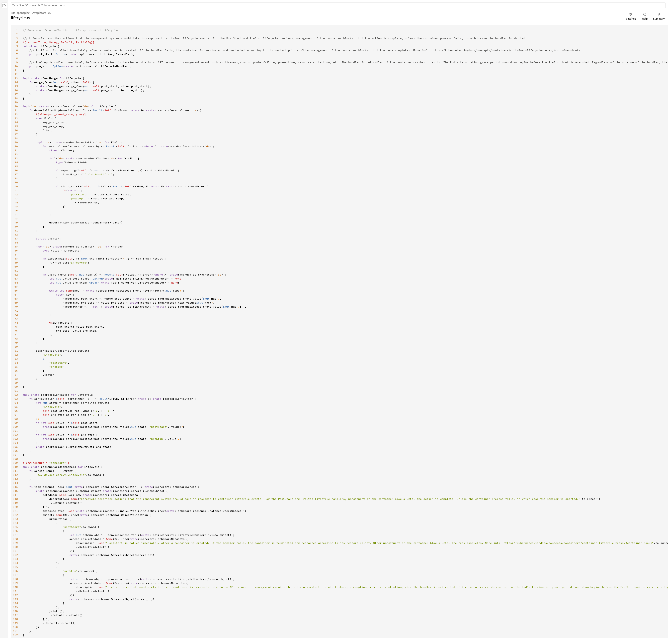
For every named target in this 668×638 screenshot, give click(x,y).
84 (16, 362)
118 (15, 498)
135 (15, 567)
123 (15, 519)
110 (15, 466)
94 (16, 402)
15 (16, 86)
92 (16, 394)
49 (16, 222)
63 (16, 278)
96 (16, 410)
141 (15, 591)
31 (16, 150)
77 (16, 334)
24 (16, 122)
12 (16, 74)
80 (16, 346)
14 (16, 82)
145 (15, 607)
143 (15, 599)
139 (15, 583)
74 (16, 322)
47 (16, 214)
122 (15, 515)
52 (16, 234)
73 (16, 318)
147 (15, 615)
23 (16, 118)
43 (16, 198)
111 (15, 470)
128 (15, 539)
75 (16, 326)
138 (15, 579)
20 (16, 106)
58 (16, 258)
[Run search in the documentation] (338, 5)
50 (16, 226)
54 (16, 242)
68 (16, 298)
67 (16, 294)
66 (16, 290)
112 (15, 474)
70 (16, 306)
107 (15, 454)
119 (15, 502)
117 (15, 494)
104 (15, 442)
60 (16, 266)
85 (16, 366)
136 (15, 571)
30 (16, 146)
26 (16, 130)
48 (16, 218)
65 (16, 286)
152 (15, 635)
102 (15, 434)
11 (16, 70)
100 (15, 426)
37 (16, 174)
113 (15, 478)
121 (15, 511)
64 (16, 282)
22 (16, 114)
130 (15, 547)
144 (15, 603)
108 (15, 458)
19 (16, 102)
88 (16, 378)
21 (16, 110)
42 (16, 194)
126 (15, 531)
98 (16, 418)
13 (16, 78)
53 (16, 238)
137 (15, 575)
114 (15, 482)
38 (16, 178)
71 (16, 310)
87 (16, 374)
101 (15, 430)
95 (16, 406)
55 (16, 246)
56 (16, 250)
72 (16, 314)
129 (15, 543)
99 (16, 422)
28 (16, 138)
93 (16, 398)
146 (15, 611)
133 (15, 559)
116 (15, 490)
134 (15, 563)
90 (16, 386)
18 (16, 98)
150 (15, 627)
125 (15, 527)
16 (16, 90)
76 (16, 330)
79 (16, 342)
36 (16, 170)
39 (16, 182)
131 (15, 551)
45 (16, 206)
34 (16, 162)
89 (16, 382)
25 (16, 126)
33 (16, 158)
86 (16, 370)
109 (15, 462)
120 (15, 506)
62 (16, 274)
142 (15, 595)
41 (16, 190)
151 (15, 631)
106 (15, 450)
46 (16, 210)
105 (15, 446)
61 (16, 270)
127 (15, 535)
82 (16, 354)
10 (16, 66)
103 (15, 438)
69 (16, 302)
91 (16, 390)
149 (15, 623)
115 (15, 486)
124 (15, 523)
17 (16, 94)
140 (15, 587)
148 (15, 619)
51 (16, 230)
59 (16, 262)
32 (16, 154)
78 (16, 338)
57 (16, 254)
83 (16, 358)
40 (16, 186)
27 (16, 134)
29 (16, 142)
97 (16, 414)
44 (16, 202)
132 (15, 555)
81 (16, 350)
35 (16, 166)
